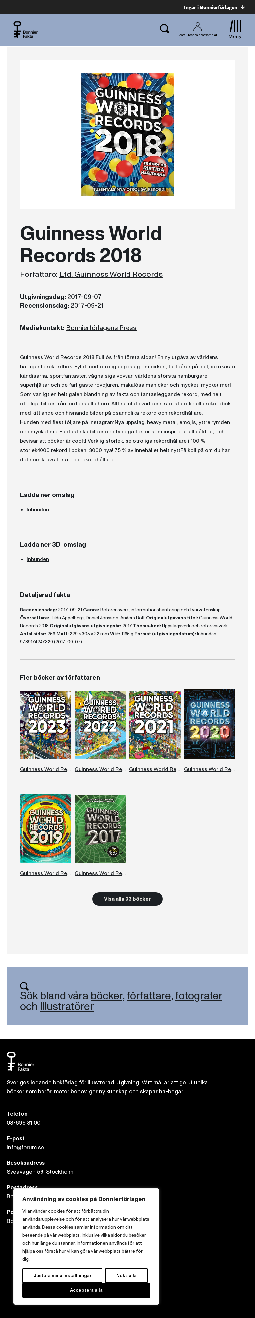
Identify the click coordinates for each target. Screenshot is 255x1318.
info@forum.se (25, 1147)
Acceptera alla (86, 1290)
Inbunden (38, 509)
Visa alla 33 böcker (127, 899)
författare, (150, 996)
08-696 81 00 (23, 1123)
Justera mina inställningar (62, 1275)
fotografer (198, 996)
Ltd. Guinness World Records (111, 274)
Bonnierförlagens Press (101, 328)
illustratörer (67, 1006)
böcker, (108, 996)
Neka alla (126, 1275)
